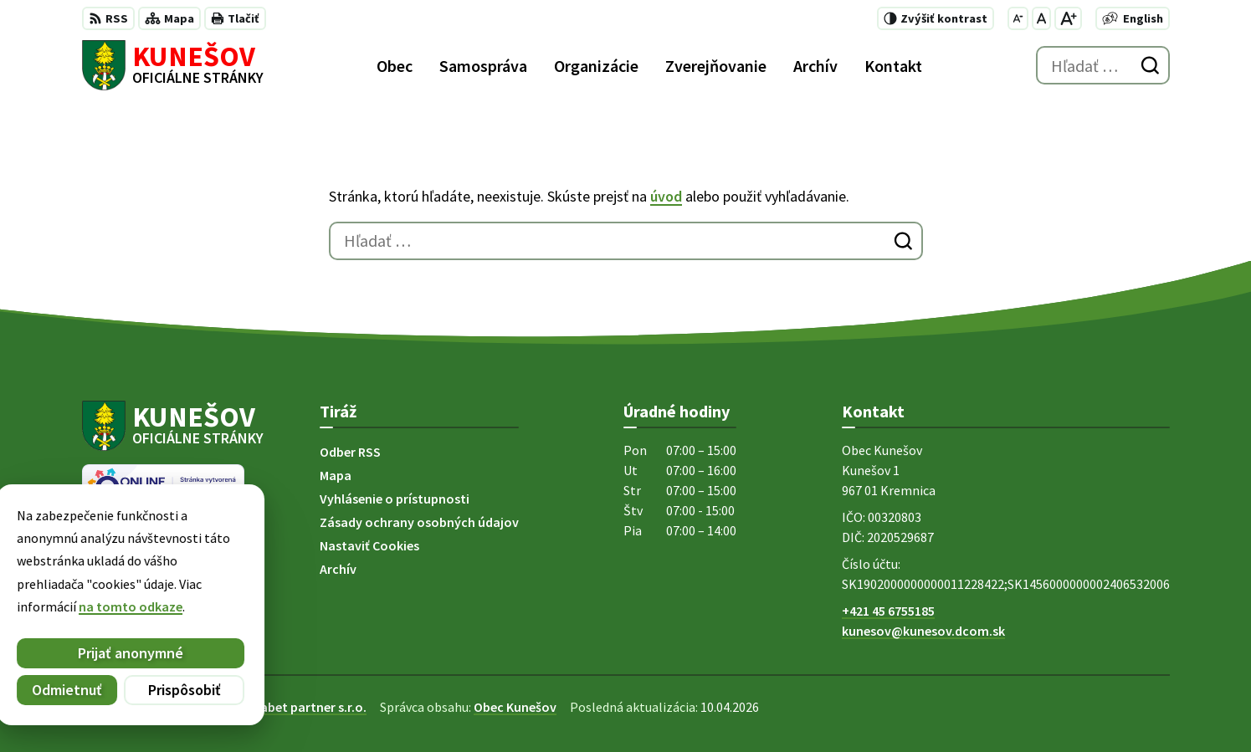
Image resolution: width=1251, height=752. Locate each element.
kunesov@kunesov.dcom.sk (923, 630)
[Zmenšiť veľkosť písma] (1017, 18)
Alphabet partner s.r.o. (300, 706)
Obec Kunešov (515, 706)
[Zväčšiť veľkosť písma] (1068, 18)
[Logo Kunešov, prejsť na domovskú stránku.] (173, 65)
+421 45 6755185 (888, 610)
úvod (666, 196)
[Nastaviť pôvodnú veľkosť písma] (1041, 18)
